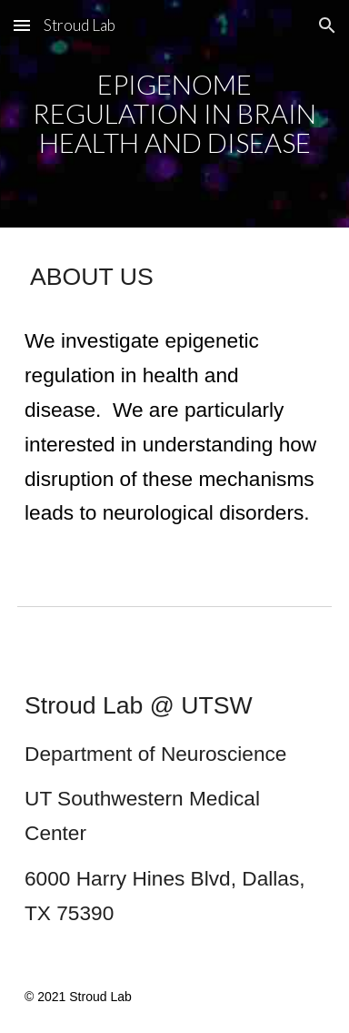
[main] (174, 114)
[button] (22, 25)
